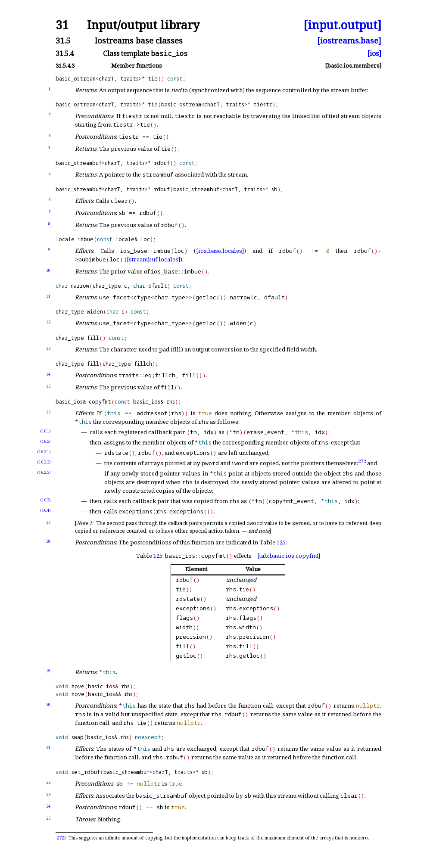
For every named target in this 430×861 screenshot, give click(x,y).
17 (48, 522)
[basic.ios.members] (353, 65)
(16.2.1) (43, 451)
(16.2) (45, 441)
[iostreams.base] (349, 41)
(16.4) (45, 510)
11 (48, 296)
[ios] (374, 53)
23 (48, 794)
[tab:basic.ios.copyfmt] (288, 555)
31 (62, 25)
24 (48, 806)
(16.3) (45, 500)
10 (48, 270)
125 (281, 542)
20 (48, 704)
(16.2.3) (43, 472)
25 (48, 818)
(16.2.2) (43, 462)
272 (362, 461)
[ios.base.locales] (220, 251)
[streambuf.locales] (153, 259)
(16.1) (45, 431)
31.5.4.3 (65, 65)
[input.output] (342, 25)
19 (48, 671)
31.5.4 (65, 53)
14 (48, 374)
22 (48, 782)
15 (48, 386)
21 (48, 747)
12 (48, 322)
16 (48, 412)
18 (48, 541)
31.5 (63, 41)
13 (48, 348)
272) (61, 838)
